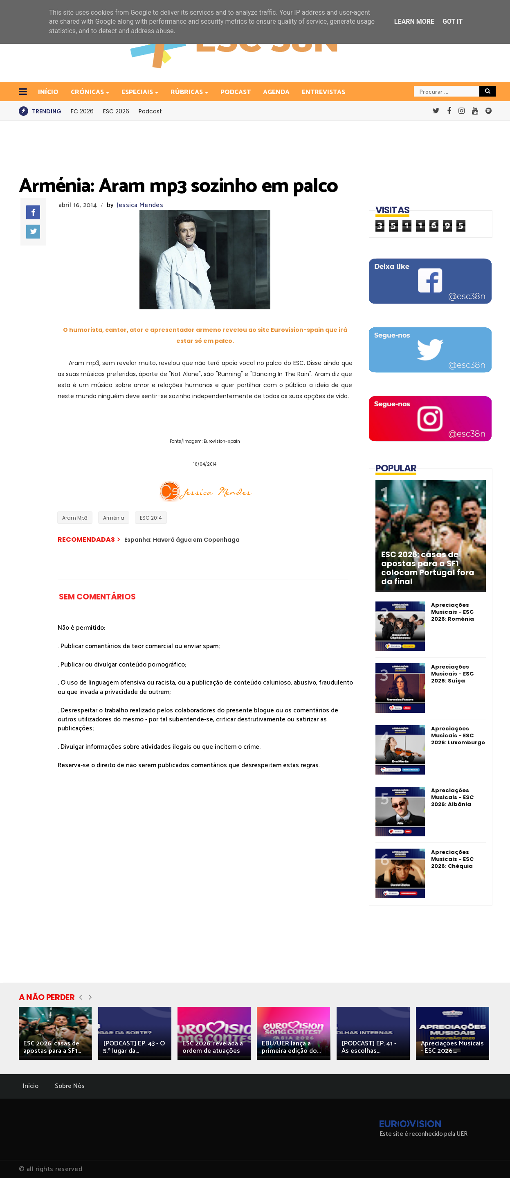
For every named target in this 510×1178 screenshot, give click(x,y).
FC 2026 (82, 111)
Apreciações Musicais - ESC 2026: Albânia (452, 797)
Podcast (235, 92)
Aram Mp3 (75, 517)
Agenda (276, 92)
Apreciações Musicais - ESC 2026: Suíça (452, 673)
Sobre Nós (70, 1086)
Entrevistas (323, 92)
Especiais (137, 92)
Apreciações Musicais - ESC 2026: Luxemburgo (458, 735)
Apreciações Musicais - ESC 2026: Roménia (452, 611)
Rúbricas (187, 92)
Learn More (414, 21)
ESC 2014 (151, 517)
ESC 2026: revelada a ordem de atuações (212, 1047)
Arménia (113, 517)
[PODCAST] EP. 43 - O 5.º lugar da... (134, 1047)
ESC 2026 (116, 111)
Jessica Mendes (140, 205)
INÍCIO (48, 92)
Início (30, 1086)
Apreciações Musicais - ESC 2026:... (452, 1047)
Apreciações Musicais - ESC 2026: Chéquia (452, 859)
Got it (453, 21)
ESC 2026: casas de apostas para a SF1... (52, 1047)
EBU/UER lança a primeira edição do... (291, 1047)
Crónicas (88, 92)
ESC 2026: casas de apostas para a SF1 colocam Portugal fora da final (427, 568)
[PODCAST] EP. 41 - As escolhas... (368, 1047)
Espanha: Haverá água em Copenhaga (182, 540)
